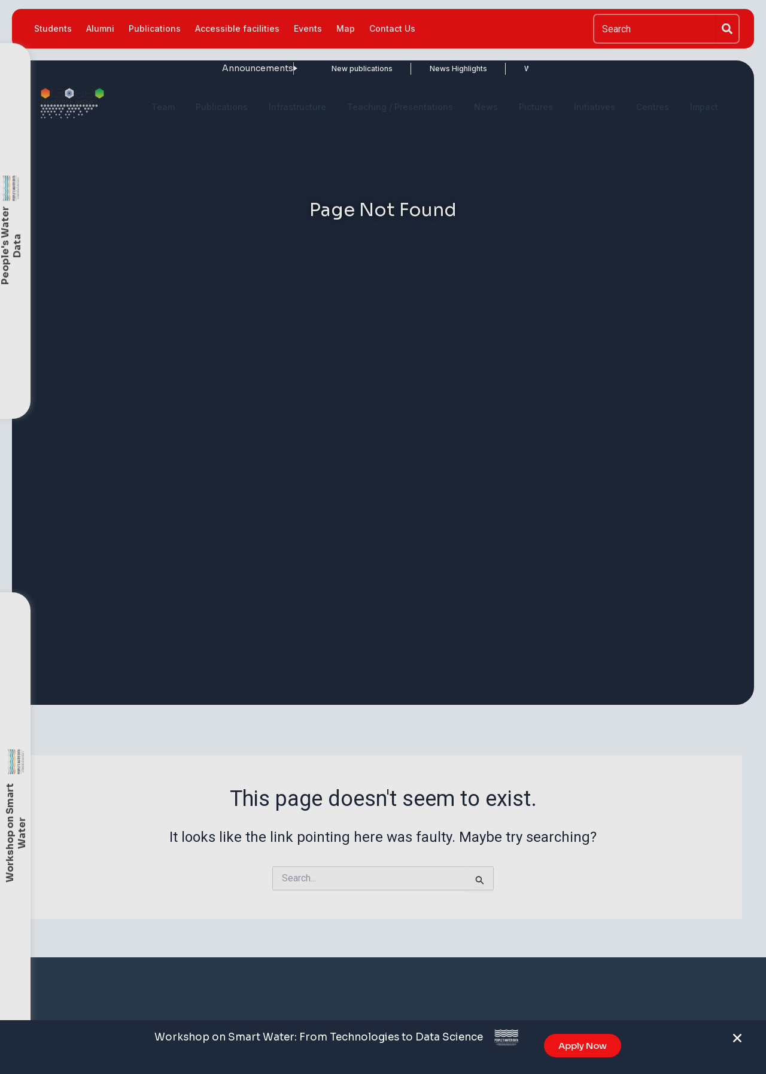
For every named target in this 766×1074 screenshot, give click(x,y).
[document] (383, 537)
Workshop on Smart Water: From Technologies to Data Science (318, 1041)
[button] (737, 1043)
